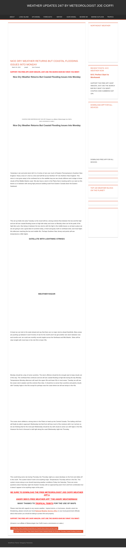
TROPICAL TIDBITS (44, 504)
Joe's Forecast (36, 68)
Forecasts (48, 17)
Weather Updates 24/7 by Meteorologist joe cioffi (72, 5)
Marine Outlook (97, 17)
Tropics (110, 17)
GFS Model (36, 17)
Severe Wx (84, 17)
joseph (26, 68)
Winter (60, 17)
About (13, 17)
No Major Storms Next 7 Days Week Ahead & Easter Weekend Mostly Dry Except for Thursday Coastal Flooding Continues (47, 532)
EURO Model (71, 17)
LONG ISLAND (24, 17)
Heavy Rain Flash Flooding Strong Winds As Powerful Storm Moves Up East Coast (34, 529)
